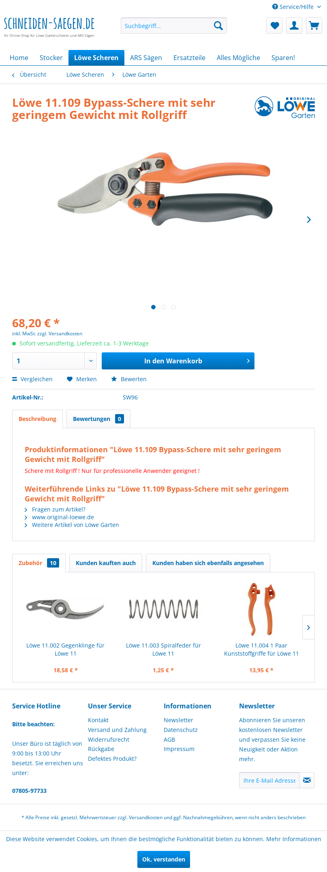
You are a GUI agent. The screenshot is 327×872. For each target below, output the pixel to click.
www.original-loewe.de (59, 517)
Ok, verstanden (163, 859)
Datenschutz (181, 730)
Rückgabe (101, 749)
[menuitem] (174, 25)
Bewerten (129, 379)
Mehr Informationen (293, 839)
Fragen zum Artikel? (55, 509)
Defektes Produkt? (112, 758)
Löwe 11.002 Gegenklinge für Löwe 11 (65, 649)
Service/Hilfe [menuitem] (293, 7)
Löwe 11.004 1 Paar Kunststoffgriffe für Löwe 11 (261, 649)
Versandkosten (145, 817)
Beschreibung (37, 419)
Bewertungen (98, 418)
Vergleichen (32, 379)
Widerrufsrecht (108, 739)
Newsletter (178, 720)
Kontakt (98, 720)
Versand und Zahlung (117, 730)
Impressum (179, 749)
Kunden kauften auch (106, 563)
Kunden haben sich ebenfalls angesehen (208, 563)
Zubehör (39, 563)
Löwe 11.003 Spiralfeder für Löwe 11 (163, 649)
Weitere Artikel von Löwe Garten (72, 525)
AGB (169, 739)
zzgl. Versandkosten (59, 333)
